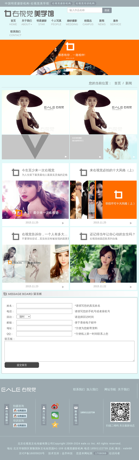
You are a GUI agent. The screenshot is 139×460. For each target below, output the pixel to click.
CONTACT (15, 33)
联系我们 (79, 389)
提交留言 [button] (22, 365)
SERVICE (115, 22)
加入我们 (92, 389)
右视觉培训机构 (85, 3)
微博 (129, 10)
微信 (118, 10)
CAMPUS (88, 22)
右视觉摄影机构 (61, 3)
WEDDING (72, 22)
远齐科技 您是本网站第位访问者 (91, 453)
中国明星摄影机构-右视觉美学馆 (27, 3)
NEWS (102, 22)
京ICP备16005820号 (32, 453)
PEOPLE (56, 22)
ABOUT (27, 22)
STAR (42, 22)
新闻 (128, 83)
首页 (117, 83)
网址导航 (110, 389)
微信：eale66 (123, 448)
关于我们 (123, 389)
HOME (13, 22)
